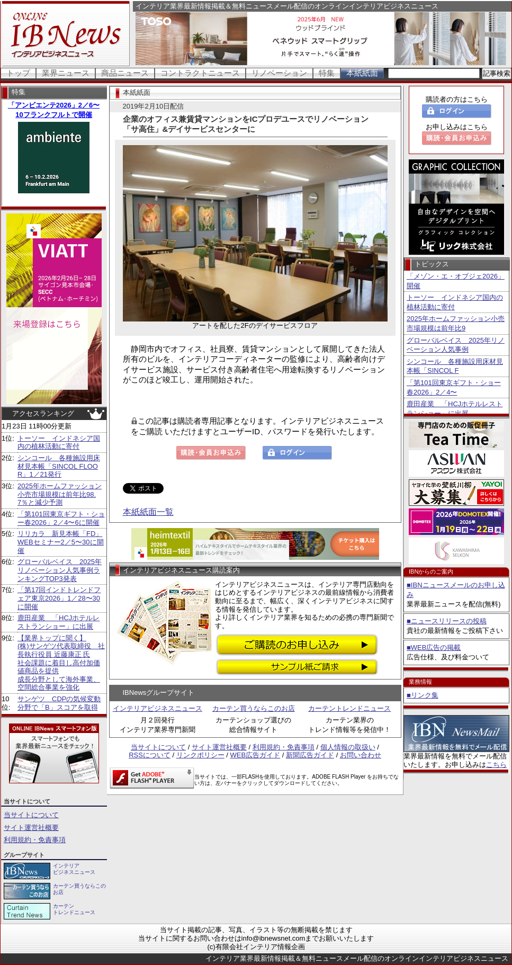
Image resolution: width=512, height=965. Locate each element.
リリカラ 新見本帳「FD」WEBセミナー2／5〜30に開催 (60, 542)
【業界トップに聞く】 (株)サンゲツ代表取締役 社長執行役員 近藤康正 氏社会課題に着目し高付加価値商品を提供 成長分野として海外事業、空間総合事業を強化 (61, 663)
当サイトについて (31, 815)
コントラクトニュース (200, 72)
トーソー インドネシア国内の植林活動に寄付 (58, 442)
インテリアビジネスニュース (157, 708)
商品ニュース (125, 72)
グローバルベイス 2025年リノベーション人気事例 (456, 345)
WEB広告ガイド (255, 755)
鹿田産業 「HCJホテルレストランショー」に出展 (58, 622)
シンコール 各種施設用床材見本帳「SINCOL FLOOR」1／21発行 (58, 466)
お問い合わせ (360, 755)
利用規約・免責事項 (35, 840)
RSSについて (149, 755)
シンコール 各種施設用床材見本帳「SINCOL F (455, 366)
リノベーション (279, 72)
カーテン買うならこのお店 (253, 708)
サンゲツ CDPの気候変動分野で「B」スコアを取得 (59, 703)
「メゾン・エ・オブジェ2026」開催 (456, 281)
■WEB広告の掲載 (434, 647)
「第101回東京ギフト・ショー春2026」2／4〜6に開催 (61, 518)
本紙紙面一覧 (148, 511)
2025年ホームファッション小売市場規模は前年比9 (456, 323)
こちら (496, 765)
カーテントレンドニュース (349, 708)
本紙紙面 (362, 72)
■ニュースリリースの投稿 (447, 621)
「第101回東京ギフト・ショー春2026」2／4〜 (454, 387)
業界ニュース (65, 72)
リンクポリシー (200, 755)
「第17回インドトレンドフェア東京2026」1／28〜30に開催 (59, 598)
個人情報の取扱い (347, 747)
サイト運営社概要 (31, 828)
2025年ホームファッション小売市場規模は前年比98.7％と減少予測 (59, 494)
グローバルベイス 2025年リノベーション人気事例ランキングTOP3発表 (59, 570)
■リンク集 (422, 695)
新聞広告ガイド (310, 755)
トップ (18, 72)
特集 (327, 72)
